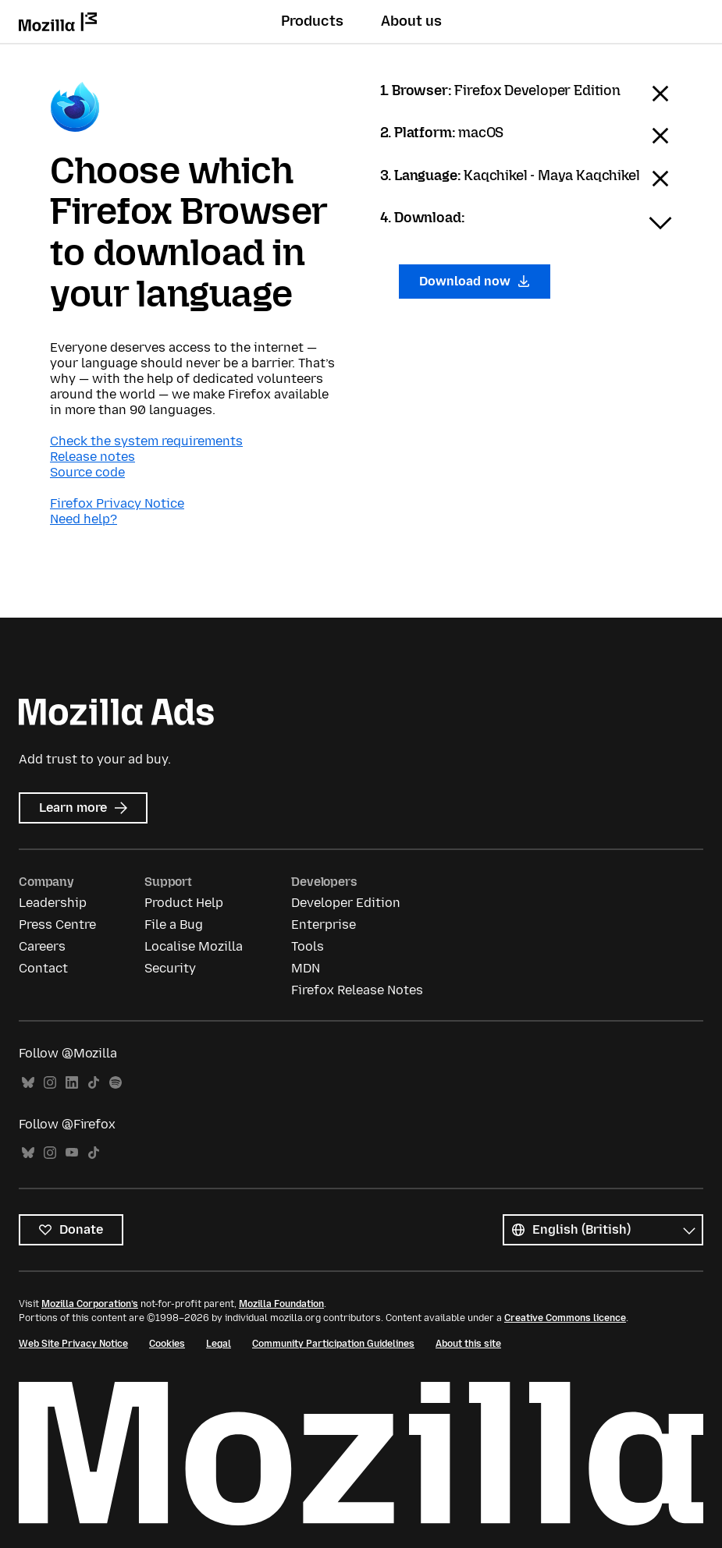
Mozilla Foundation (281, 1303)
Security (170, 968)
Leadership (53, 902)
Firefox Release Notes (357, 990)
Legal (218, 1343)
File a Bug (173, 924)
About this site (468, 1343)
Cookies (167, 1343)
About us (411, 21)
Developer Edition (345, 902)
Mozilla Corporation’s (89, 1303)
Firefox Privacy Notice (117, 503)
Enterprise (323, 924)
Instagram (50, 1083)
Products (312, 21)
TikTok (93, 1083)
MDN (305, 968)
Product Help (183, 902)
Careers (42, 946)
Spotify (115, 1083)
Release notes (92, 456)
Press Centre (57, 924)
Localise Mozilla (193, 946)
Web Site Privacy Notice (73, 1343)
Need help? (83, 519)
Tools (307, 946)
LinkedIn (71, 1083)
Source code (87, 472)
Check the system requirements (146, 441)
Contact (43, 968)
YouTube (71, 1153)
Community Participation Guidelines (333, 1343)
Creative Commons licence (565, 1317)
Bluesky (28, 1083)
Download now (475, 281)
